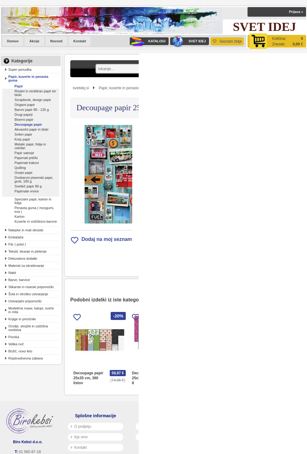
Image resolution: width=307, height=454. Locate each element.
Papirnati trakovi (26, 163)
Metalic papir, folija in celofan (30, 146)
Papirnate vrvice (26, 191)
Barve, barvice (19, 280)
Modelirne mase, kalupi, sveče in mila (31, 310)
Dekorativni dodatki (22, 258)
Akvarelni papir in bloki (31, 129)
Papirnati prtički (26, 158)
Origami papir (24, 105)
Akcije (34, 41)
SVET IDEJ (188, 41)
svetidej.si (81, 88)
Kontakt (79, 41)
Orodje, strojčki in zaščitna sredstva (28, 328)
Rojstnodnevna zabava (25, 358)
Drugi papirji (23, 114)
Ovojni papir (23, 172)
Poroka (13, 337)
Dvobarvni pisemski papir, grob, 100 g (33, 179)
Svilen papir (23, 134)
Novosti (56, 41)
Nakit (12, 273)
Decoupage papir (28, 124)
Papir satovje (24, 153)
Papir (18, 86)
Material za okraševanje (26, 265)
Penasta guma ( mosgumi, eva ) (34, 209)
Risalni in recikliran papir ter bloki (35, 93)
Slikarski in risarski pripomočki (31, 287)
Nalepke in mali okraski (25, 230)
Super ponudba (19, 69)
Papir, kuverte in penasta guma (28, 78)
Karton (19, 216)
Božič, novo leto (20, 351)
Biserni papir (23, 119)
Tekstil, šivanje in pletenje (27, 251)
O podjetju (81, 426)
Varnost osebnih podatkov (162, 437)
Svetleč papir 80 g (28, 186)
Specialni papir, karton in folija (32, 201)
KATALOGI (148, 41)
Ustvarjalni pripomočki (25, 301)
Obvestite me (207, 200)
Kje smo (79, 437)
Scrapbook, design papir (32, 100)
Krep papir (22, 139)
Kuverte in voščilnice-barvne (35, 221)
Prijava (296, 12)
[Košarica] (277, 41)
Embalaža (15, 237)
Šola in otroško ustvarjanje (28, 294)
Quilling (20, 168)
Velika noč (16, 344)
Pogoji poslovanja (155, 426)
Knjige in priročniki (22, 319)
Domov (12, 41)
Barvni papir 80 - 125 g (31, 109)
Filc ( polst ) (17, 244)
